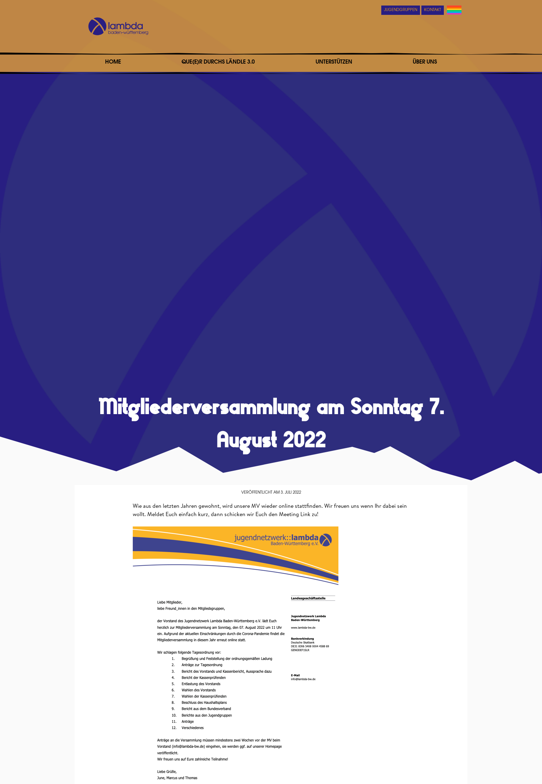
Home (113, 62)
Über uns (425, 62)
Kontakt (432, 10)
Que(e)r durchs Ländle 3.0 (218, 62)
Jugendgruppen (400, 10)
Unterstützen (334, 62)
